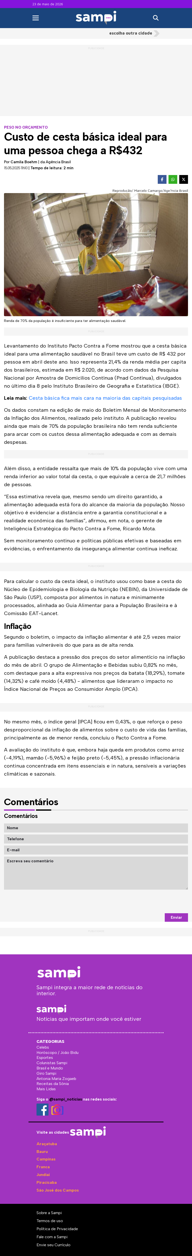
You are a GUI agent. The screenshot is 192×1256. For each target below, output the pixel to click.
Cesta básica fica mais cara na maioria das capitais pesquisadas (105, 398)
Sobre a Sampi (49, 1212)
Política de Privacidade (57, 1228)
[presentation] (150, 901)
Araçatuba (46, 1143)
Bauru (42, 1151)
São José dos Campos (57, 1190)
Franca (43, 1166)
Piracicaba (46, 1182)
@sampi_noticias (65, 1099)
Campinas (46, 1159)
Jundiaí (43, 1174)
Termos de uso (49, 1220)
